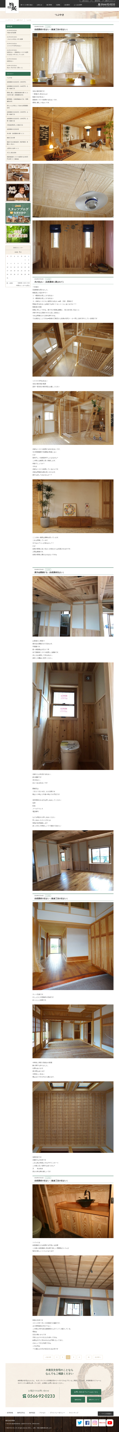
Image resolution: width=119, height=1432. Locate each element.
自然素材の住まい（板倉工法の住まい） (51, 29)
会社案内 (67, 5)
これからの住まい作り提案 (15, 38)
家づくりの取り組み (27, 5)
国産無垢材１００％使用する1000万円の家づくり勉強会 (17, 158)
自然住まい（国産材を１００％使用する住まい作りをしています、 (17, 52)
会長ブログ (20, 20)
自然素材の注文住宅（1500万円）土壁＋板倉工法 (17, 113)
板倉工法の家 (11, 137)
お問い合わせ (85, 0)
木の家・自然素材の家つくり (15, 133)
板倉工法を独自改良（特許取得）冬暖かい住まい (17, 143)
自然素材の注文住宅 (13, 129)
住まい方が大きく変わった (15, 66)
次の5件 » (98, 1357)
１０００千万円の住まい (14, 44)
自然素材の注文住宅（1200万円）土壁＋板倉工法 (17, 119)
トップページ (9, 20)
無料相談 (32, 1412)
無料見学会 (97, 0)
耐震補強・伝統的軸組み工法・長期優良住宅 (17, 100)
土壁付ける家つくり (13, 148)
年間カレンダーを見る (23, 285)
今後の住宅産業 (12, 31)
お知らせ (39, 5)
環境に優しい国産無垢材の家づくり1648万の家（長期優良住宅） (17, 94)
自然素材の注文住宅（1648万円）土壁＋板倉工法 (17, 87)
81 (89, 1357)
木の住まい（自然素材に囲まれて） (49, 282)
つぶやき (28, 20)
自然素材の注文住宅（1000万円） (17, 82)
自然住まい (12, 60)
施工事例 (49, 5)
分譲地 (58, 5)
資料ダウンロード (109, 0)
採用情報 (10, 1412)
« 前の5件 (48, 1357)
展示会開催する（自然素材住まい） (49, 572)
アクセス (42, 1412)
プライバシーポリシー (57, 1412)
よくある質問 (78, 5)
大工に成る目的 (11, 152)
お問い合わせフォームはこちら (86, 1392)
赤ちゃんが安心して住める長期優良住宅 (17, 107)
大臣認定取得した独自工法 (15, 125)
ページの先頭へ (106, 1413)
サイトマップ (73, 1412)
